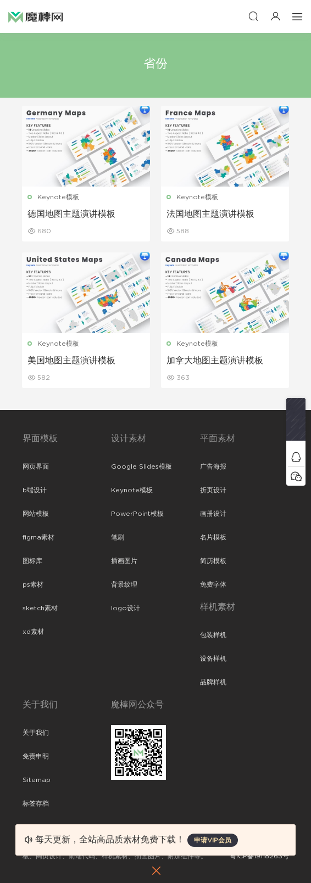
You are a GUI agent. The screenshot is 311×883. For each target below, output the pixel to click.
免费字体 (213, 584)
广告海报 (213, 466)
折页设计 (213, 490)
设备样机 (213, 658)
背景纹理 (124, 584)
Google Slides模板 (141, 466)
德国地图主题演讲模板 (72, 214)
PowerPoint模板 (137, 513)
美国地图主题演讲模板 (72, 360)
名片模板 (213, 537)
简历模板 (213, 561)
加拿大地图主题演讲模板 (214, 360)
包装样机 (213, 635)
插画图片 (124, 561)
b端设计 (35, 490)
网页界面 (36, 466)
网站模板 (36, 513)
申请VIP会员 (212, 840)
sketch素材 (40, 608)
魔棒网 (35, 16)
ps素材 (33, 584)
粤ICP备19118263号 (259, 856)
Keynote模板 (59, 197)
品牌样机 (213, 682)
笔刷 (117, 537)
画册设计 (213, 513)
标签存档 (36, 803)
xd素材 (33, 631)
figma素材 (38, 537)
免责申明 (36, 756)
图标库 (32, 561)
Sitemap (37, 780)
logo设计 (125, 608)
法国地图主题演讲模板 (210, 214)
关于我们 (36, 732)
